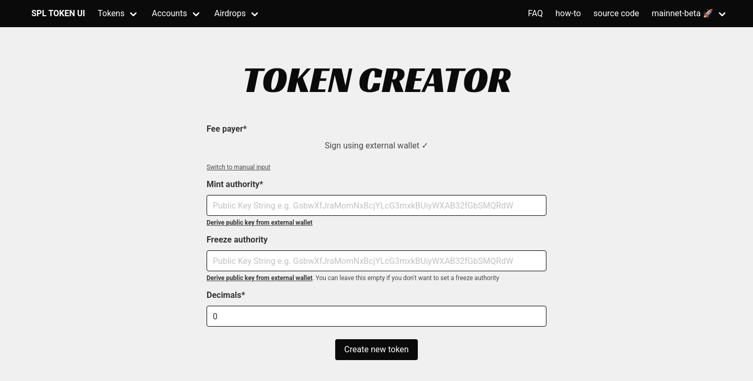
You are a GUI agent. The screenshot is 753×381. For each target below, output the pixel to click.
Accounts (169, 13)
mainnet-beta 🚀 (682, 13)
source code (616, 13)
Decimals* (226, 295)
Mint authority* (235, 184)
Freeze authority (237, 240)
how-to (568, 13)
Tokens (111, 13)
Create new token (376, 349)
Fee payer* (227, 129)
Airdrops (230, 13)
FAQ (535, 13)
